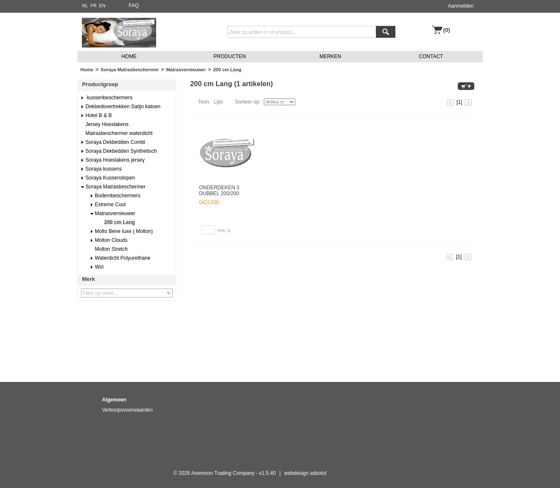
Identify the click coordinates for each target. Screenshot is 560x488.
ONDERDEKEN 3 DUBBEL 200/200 (219, 190)
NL (85, 5)
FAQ (134, 5)
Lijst (218, 102)
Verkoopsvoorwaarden (127, 410)
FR (93, 5)
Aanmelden (461, 6)
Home (87, 69)
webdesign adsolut (305, 473)
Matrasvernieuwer (186, 69)
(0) (447, 30)
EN (102, 5)
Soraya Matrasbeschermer (130, 69)
